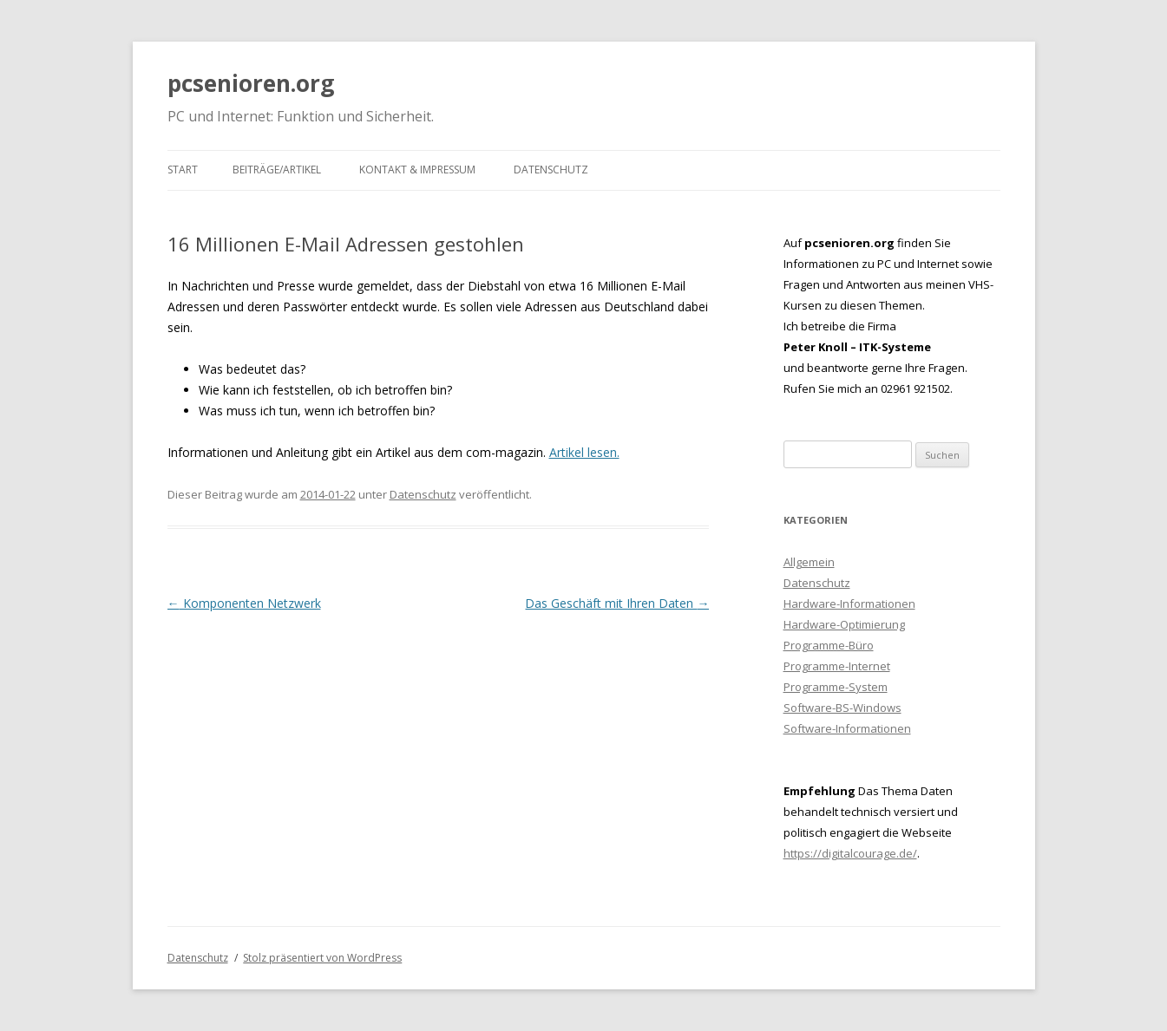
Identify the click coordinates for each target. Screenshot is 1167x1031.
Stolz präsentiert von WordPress (322, 957)
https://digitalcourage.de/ (850, 853)
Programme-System (835, 687)
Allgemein (809, 562)
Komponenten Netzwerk (244, 603)
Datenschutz (551, 169)
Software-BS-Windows (842, 707)
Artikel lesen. (584, 452)
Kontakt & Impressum (417, 169)
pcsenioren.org (250, 83)
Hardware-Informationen (849, 603)
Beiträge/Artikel (277, 169)
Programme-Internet (836, 666)
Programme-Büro (828, 645)
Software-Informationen (847, 728)
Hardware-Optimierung (844, 624)
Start (182, 169)
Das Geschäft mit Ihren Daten (617, 603)
